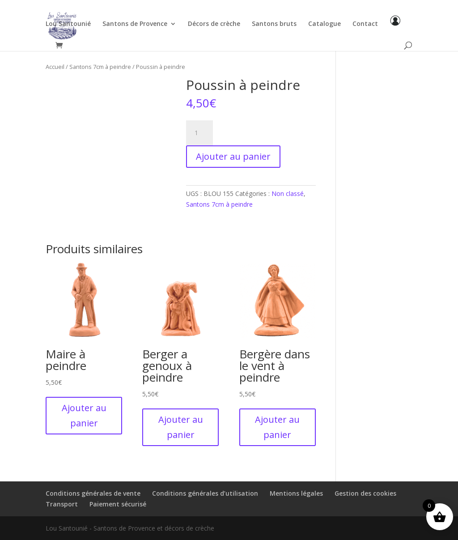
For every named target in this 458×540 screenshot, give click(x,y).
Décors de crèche (214, 24)
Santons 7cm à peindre (100, 67)
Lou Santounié (68, 24)
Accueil (55, 67)
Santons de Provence (134, 24)
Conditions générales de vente (93, 493)
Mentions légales (296, 493)
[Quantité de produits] (199, 132)
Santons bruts (274, 24)
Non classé (287, 193)
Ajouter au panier (233, 156)
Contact (365, 24)
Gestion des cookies (365, 493)
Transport (62, 504)
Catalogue (324, 24)
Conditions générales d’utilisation (205, 493)
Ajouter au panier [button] (84, 415)
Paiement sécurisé (117, 504)
